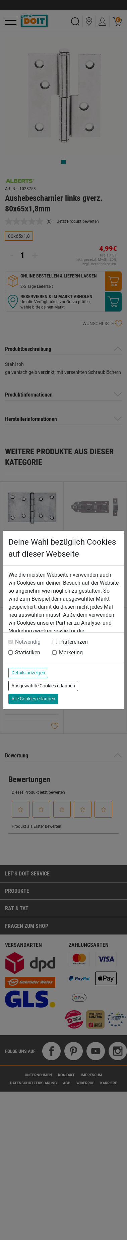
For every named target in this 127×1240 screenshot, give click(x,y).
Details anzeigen (28, 672)
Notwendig (28, 642)
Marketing (71, 652)
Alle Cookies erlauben (33, 698)
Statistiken (27, 652)
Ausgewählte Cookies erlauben (43, 685)
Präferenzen (73, 642)
